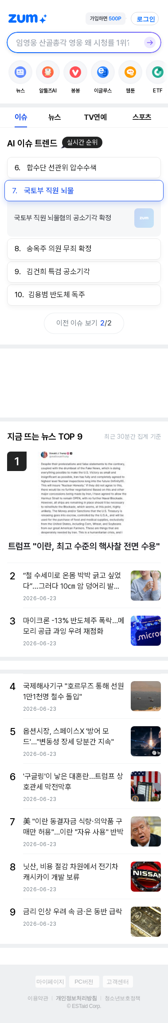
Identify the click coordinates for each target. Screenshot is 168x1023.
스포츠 (142, 117)
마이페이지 (50, 981)
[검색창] (72, 42)
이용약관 (37, 998)
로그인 (146, 19)
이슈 (21, 117)
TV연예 (95, 117)
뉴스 (54, 117)
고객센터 (117, 981)
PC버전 (83, 981)
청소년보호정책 (123, 998)
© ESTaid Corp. (84, 1006)
